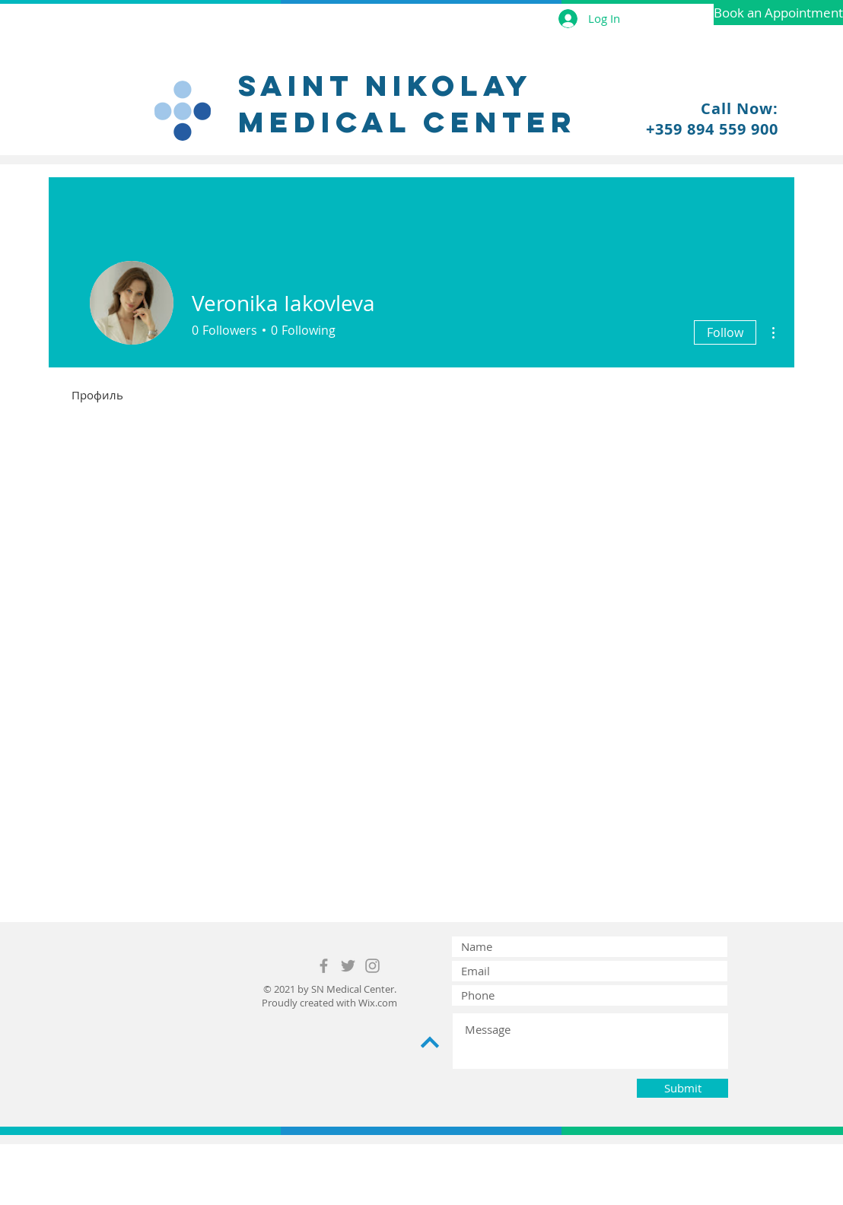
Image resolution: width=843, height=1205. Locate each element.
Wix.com (377, 1002)
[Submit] (682, 1088)
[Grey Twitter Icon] (348, 965)
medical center (407, 121)
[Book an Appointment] (778, 12)
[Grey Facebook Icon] (323, 965)
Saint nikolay (385, 85)
